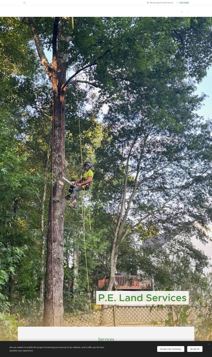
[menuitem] (185, 11)
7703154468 (184, 2)
